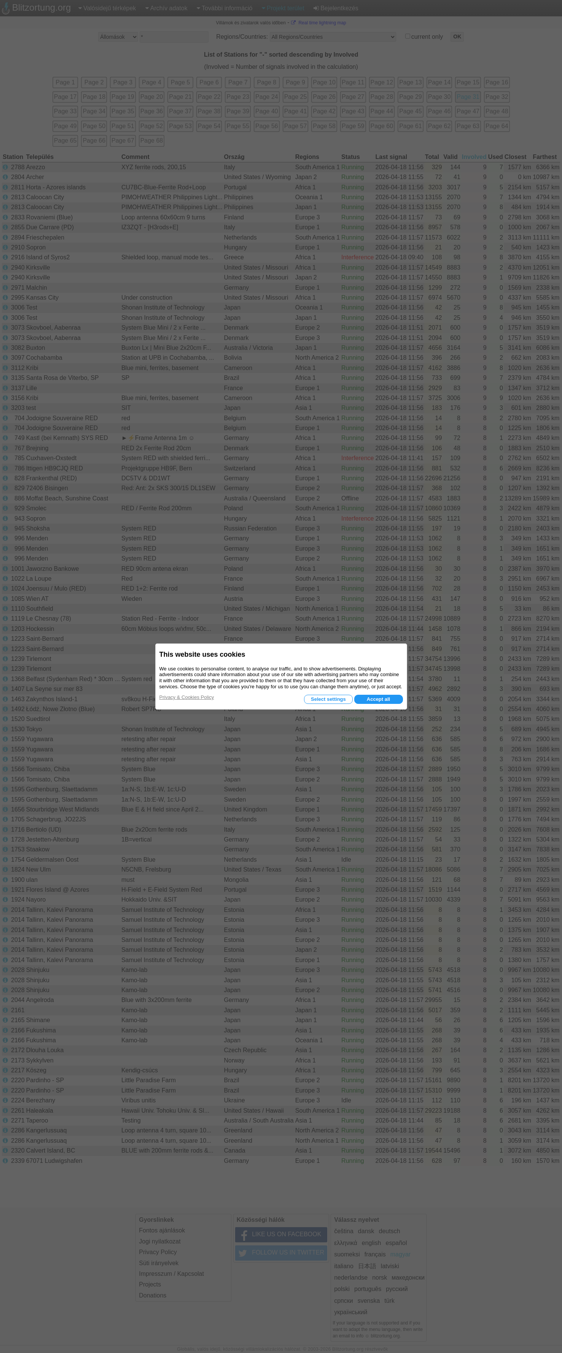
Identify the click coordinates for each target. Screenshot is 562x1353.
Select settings (328, 699)
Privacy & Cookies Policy (186, 697)
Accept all (378, 699)
